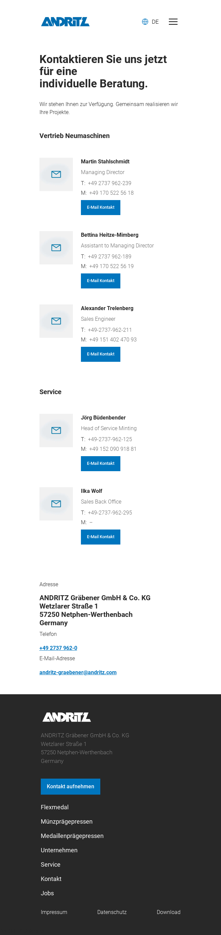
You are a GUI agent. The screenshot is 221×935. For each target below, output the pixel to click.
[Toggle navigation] (173, 21)
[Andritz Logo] (65, 21)
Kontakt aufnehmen (70, 786)
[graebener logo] (67, 721)
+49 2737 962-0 (58, 648)
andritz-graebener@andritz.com (78, 672)
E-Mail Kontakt (100, 207)
